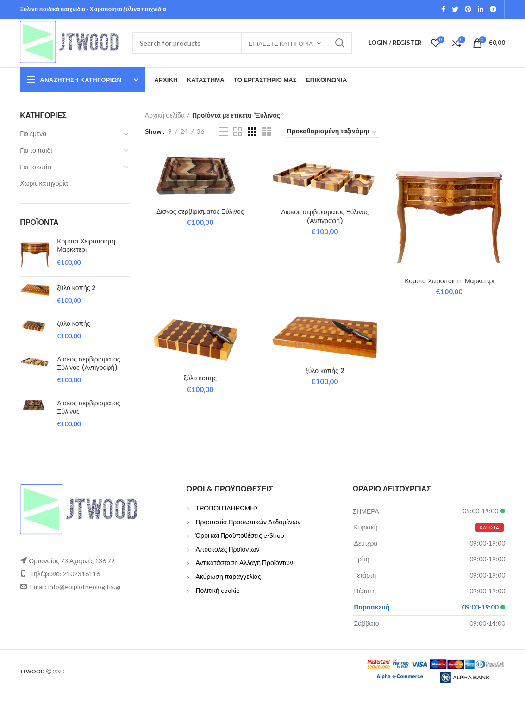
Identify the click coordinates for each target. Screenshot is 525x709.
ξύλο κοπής (73, 323)
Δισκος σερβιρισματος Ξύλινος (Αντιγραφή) (88, 363)
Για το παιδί (36, 150)
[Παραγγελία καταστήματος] (332, 132)
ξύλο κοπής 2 (76, 288)
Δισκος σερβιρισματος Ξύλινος (88, 407)
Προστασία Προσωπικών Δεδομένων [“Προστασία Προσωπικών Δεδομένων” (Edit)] (247, 522)
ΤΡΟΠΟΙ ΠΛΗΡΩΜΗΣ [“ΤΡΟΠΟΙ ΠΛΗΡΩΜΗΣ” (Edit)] (226, 508)
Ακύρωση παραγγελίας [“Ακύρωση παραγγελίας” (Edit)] (228, 576)
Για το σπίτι (35, 167)
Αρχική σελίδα (165, 115)
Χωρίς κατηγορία (44, 183)
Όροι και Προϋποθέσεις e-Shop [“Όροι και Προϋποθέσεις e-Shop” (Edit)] (239, 535)
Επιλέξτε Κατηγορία (281, 43)
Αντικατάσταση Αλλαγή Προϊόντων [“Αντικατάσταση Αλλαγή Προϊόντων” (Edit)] (244, 562)
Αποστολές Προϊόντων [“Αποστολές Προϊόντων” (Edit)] (227, 549)
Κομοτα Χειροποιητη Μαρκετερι (86, 245)
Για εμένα (33, 133)
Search (339, 43)
